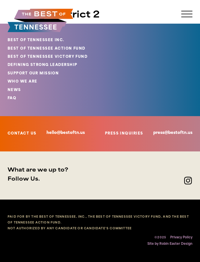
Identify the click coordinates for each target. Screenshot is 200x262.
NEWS (14, 90)
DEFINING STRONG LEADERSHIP (42, 65)
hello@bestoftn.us (65, 133)
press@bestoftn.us (172, 133)
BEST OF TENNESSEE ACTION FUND (46, 48)
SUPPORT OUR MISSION (33, 73)
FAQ (12, 98)
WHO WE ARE (22, 81)
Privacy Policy (181, 237)
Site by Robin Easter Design (169, 244)
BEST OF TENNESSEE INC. (36, 40)
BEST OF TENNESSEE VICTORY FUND (47, 57)
